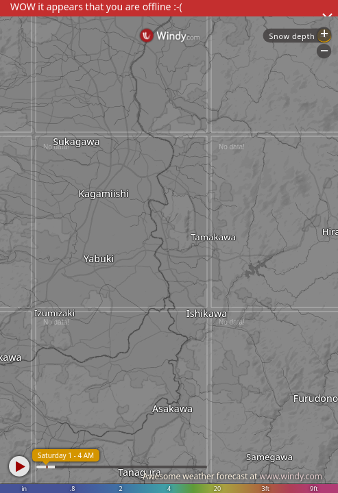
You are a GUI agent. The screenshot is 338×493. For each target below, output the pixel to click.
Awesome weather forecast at (232, 476)
